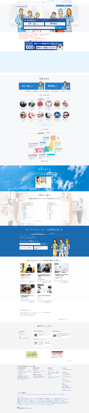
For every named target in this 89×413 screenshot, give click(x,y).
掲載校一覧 (64, 384)
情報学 (50, 217)
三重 (54, 155)
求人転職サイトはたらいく (50, 399)
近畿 (35, 377)
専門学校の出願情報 (36, 372)
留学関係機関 (35, 91)
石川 (43, 143)
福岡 (29, 156)
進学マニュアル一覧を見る (24, 338)
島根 (31, 144)
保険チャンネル (56, 403)
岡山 (33, 144)
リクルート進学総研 (42, 394)
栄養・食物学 (51, 210)
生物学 (50, 216)
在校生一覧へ (31, 282)
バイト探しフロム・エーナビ (31, 399)
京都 (42, 155)
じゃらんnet (28, 402)
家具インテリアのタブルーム (63, 403)
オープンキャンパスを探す (25, 247)
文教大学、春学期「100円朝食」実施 (27, 315)
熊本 (35, 156)
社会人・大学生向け (64, 2)
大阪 (44, 155)
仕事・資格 (26, 2)
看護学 (50, 207)
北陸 (29, 377)
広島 (35, 144)
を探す (34, 24)
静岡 (50, 155)
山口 (37, 144)
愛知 (52, 155)
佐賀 (31, 156)
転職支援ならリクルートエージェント (31, 398)
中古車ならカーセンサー (21, 403)
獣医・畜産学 (51, 213)
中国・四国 (38, 377)
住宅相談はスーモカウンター (56, 402)
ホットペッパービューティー (37, 403)
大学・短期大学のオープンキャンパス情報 (23, 371)
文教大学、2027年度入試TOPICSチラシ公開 (28, 313)
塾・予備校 (63, 91)
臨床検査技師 (25, 213)
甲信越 (25, 377)
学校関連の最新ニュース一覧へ (63, 319)
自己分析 (22, 2)
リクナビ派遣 (55, 398)
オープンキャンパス (49, 2)
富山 (40, 143)
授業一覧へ (32, 302)
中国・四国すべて (31, 147)
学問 (30, 2)
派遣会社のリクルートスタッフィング (63, 398)
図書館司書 (24, 206)
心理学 (50, 206)
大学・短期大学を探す (20, 369)
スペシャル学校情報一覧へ (46, 302)
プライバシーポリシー (65, 380)
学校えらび (21, 333)
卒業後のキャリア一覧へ (46, 282)
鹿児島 (34, 157)
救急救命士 (24, 214)
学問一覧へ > (66, 221)
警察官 (24, 210)
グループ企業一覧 (48, 404)
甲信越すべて (45, 140)
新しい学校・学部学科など (44, 91)
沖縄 (36, 157)
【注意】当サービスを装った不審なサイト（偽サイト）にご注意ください (32, 35)
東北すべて (56, 146)
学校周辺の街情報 (65, 386)
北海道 (18, 377)
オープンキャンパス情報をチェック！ (29, 241)
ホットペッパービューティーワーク (47, 403)
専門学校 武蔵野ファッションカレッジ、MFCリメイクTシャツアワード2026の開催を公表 (35, 312)
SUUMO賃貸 (49, 402)
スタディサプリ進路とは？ (66, 374)
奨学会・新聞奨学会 (55, 91)
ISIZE (52, 404)
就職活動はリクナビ (49, 398)
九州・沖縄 (42, 377)
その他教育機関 (42, 2)
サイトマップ (64, 375)
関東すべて (56, 152)
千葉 (55, 151)
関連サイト (43, 404)
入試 (20, 336)
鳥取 (29, 144)
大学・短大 (33, 2)
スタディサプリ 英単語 (34, 394)
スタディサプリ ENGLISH (27, 394)
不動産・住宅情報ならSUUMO (42, 402)
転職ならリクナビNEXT (21, 398)
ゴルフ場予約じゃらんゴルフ (21, 404)
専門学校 (38, 2)
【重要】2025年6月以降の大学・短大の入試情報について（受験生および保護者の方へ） (35, 34)
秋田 (55, 145)
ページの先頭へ (69, 360)
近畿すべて (41, 158)
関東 (22, 377)
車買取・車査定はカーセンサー (22, 399)
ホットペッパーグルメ (28, 403)
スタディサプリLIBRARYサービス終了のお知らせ (28, 36)
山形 (57, 145)
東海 (27, 377)
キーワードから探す (65, 385)
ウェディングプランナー (26, 217)
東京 (57, 151)
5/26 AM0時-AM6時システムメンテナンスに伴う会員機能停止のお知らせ (32, 38)
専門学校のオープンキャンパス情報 (38, 371)
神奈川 (60, 151)
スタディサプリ (19, 394)
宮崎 (31, 157)
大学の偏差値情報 (20, 374)
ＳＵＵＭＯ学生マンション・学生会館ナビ (57, 394)
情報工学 (50, 214)
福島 (60, 145)
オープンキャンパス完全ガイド (39, 248)
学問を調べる (50, 374)
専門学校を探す (35, 369)
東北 (20, 377)
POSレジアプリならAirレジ (31, 404)
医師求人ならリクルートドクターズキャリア (62, 399)
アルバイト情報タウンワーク (41, 399)
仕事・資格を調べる (51, 369)
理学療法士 (24, 216)
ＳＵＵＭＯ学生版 (48, 394)
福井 (45, 143)
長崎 (33, 156)
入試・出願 (55, 2)
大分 (29, 157)
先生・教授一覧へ (65, 282)
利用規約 (63, 379)
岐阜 (48, 155)
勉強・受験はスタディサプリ (21, 402)
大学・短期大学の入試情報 (21, 372)
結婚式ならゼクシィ (34, 402)
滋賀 (40, 155)
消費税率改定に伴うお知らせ (66, 390)
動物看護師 (24, 207)
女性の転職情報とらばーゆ (41, 398)
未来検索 (18, 2)
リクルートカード (38, 404)
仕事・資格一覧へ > (39, 221)
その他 (68, 91)
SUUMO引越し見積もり (65, 402)
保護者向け (70, 2)
